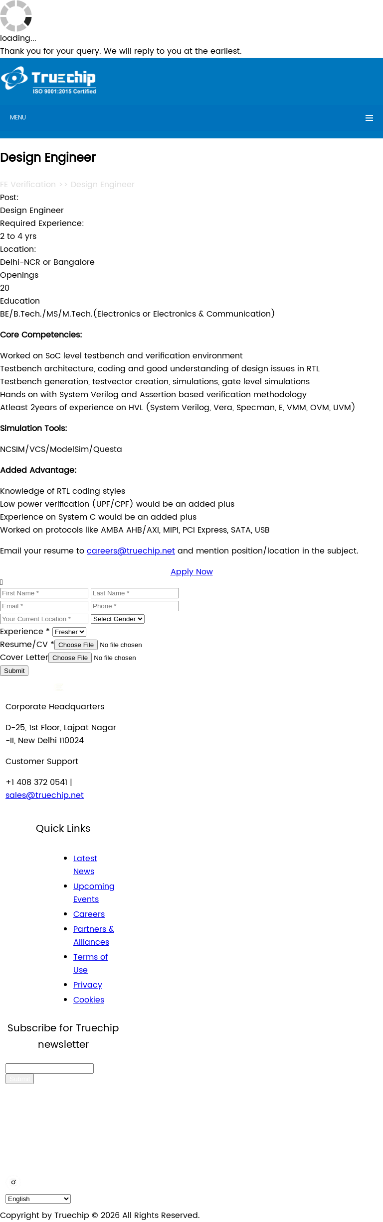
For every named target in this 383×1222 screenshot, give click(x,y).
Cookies (88, 1000)
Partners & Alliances (93, 936)
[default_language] (38, 1199)
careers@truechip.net (131, 551)
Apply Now (192, 571)
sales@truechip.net (44, 795)
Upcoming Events (94, 893)
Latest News (85, 865)
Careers (89, 914)
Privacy (87, 985)
